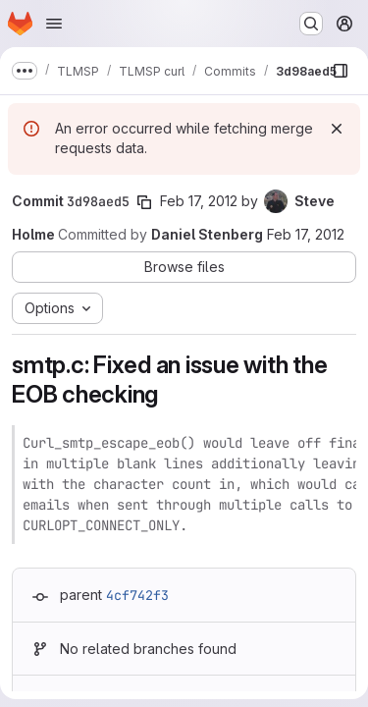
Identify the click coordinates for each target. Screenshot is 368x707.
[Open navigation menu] (54, 23)
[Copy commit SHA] (144, 202)
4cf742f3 (137, 595)
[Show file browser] (340, 70)
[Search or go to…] (311, 23)
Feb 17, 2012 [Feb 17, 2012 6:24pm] (198, 200)
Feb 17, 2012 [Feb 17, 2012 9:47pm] (305, 234)
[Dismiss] (336, 128)
